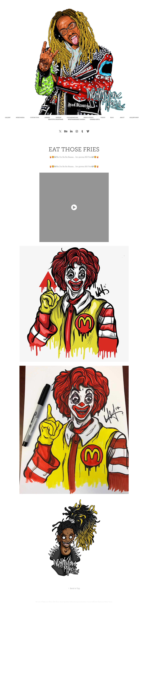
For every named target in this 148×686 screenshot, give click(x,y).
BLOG (112, 117)
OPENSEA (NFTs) (95, 119)
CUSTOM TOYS (34, 117)
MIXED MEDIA (20, 117)
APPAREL (47, 117)
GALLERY (7, 117)
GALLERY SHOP (134, 117)
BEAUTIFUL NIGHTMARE (55, 119)
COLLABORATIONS (72, 117)
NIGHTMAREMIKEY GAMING (76, 119)
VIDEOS (103, 117)
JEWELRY (58, 117)
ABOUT (122, 117)
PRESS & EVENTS (88, 117)
